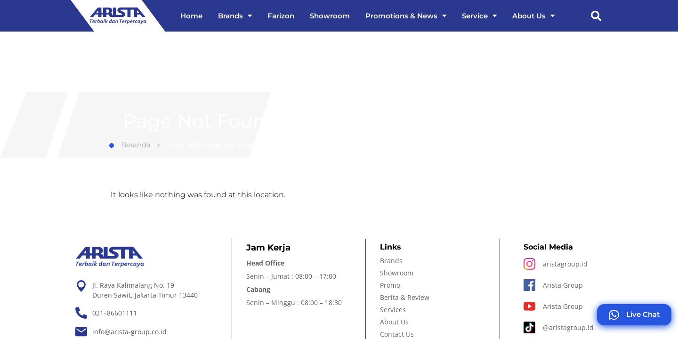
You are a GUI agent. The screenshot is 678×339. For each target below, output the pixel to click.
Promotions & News (405, 16)
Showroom (330, 15)
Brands (235, 16)
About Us (533, 16)
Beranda (130, 144)
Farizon (280, 15)
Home (191, 15)
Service (479, 16)
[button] (596, 16)
